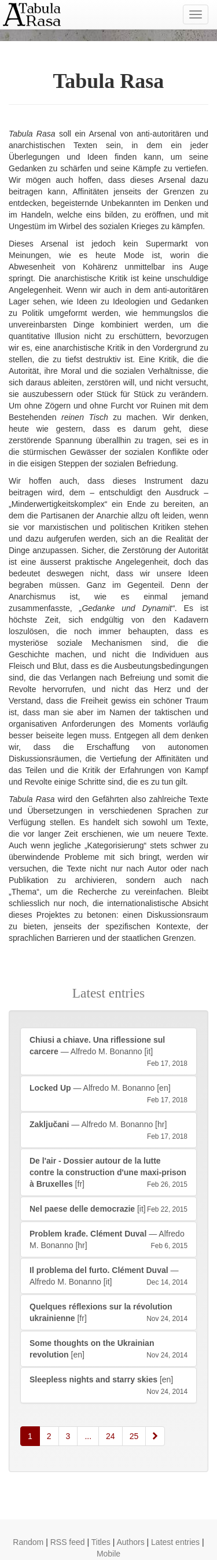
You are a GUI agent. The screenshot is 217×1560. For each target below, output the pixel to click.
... (87, 1436)
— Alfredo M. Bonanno (108, 1052)
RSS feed (67, 1542)
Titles (101, 1542)
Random (28, 1542)
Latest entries (175, 1542)
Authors (130, 1542)
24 (110, 1436)
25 (134, 1436)
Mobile (108, 1553)
